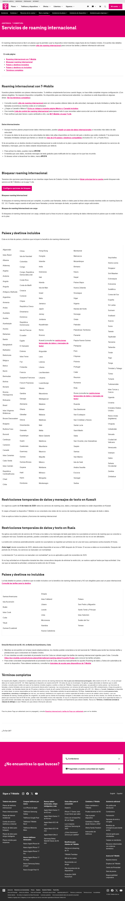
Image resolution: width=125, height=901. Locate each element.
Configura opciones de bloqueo (17, 188)
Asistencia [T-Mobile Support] (6, 23)
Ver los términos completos (18, 98)
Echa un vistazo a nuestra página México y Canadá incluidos (53, 108)
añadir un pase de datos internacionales (75, 130)
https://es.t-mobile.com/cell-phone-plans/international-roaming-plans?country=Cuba (39, 658)
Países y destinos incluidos (17, 65)
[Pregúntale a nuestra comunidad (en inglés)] (92, 769)
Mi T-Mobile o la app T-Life (60, 114)
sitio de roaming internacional (48, 46)
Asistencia (4, 13)
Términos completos (14, 70)
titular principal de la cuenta (91, 179)
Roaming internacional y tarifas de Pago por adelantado (64, 711)
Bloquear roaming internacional (19, 62)
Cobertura (18, 23)
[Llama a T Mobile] (92, 758)
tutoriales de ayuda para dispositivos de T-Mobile (70, 663)
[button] (14, 13)
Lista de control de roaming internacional (31, 111)
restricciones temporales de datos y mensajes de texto (53, 343)
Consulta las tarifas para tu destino (16, 583)
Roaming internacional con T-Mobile (21, 59)
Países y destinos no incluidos (19, 67)
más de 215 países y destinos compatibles (64, 138)
